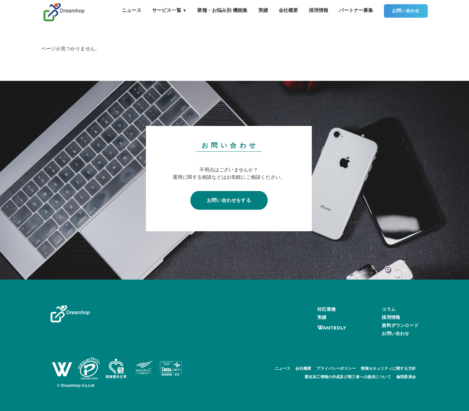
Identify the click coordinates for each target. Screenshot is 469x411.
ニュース (131, 10)
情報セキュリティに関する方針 (388, 368)
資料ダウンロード (400, 325)
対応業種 (326, 309)
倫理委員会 (406, 377)
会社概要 (288, 10)
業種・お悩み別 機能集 (222, 10)
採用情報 (319, 10)
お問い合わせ (405, 10)
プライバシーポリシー (336, 368)
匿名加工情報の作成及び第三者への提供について (348, 377)
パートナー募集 (356, 10)
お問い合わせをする (229, 200)
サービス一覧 (169, 10)
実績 (263, 10)
